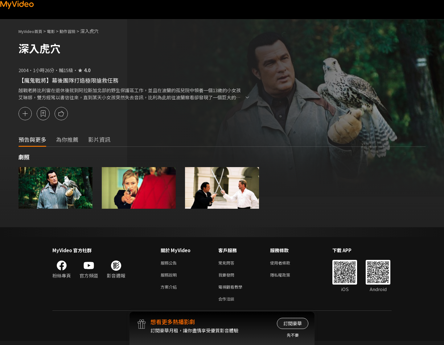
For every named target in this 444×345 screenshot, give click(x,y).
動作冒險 (74, 31)
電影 (55, 31)
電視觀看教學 (232, 289)
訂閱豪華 (292, 323)
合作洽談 (227, 302)
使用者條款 (285, 263)
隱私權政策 (285, 276)
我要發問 (227, 276)
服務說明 (170, 276)
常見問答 (227, 263)
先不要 (293, 335)
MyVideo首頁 (32, 31)
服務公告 (170, 263)
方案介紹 (170, 289)
